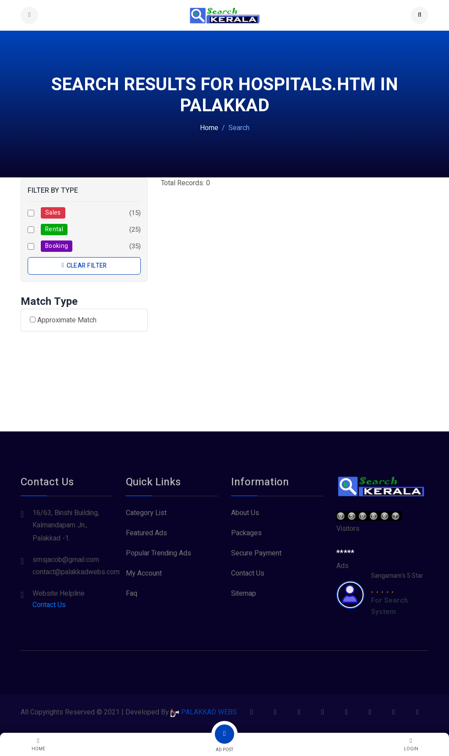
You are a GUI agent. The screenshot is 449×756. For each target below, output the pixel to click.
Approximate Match (63, 320)
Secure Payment (256, 553)
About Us (245, 513)
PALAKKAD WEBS (204, 712)
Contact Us (49, 605)
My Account (144, 573)
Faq (131, 593)
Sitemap (243, 593)
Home (209, 128)
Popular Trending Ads (158, 553)
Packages (246, 533)
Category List (146, 513)
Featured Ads (146, 533)
